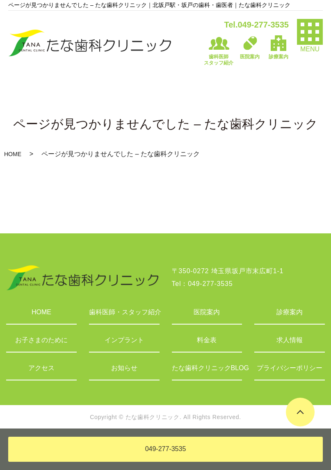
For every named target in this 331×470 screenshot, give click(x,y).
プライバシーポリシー (289, 367)
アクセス (41, 367)
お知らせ (124, 367)
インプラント (124, 339)
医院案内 (207, 312)
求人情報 (289, 339)
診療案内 (289, 312)
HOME (12, 154)
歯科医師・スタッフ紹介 (124, 312)
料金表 (207, 339)
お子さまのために (41, 339)
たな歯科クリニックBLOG (207, 367)
